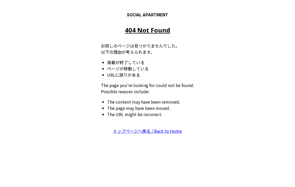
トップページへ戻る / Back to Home (147, 131)
